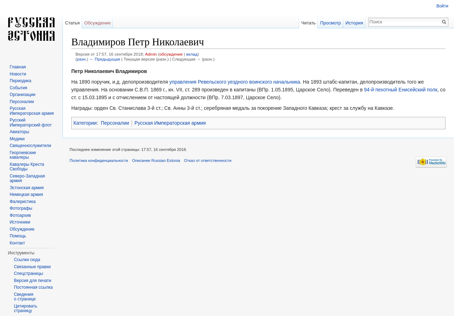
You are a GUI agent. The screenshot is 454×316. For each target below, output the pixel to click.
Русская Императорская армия (170, 123)
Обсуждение (97, 23)
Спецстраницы (28, 273)
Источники (20, 222)
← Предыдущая (104, 59)
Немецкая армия (26, 194)
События (18, 87)
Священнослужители (30, 145)
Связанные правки (32, 266)
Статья (72, 23)
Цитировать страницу (25, 309)
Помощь (18, 235)
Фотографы (21, 208)
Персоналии (115, 123)
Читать (308, 23)
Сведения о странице (25, 297)
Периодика (20, 80)
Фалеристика (22, 201)
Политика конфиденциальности (99, 160)
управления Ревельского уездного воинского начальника (234, 82)
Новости (18, 74)
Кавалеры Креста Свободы (27, 167)
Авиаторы (19, 131)
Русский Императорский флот (30, 123)
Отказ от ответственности (208, 160)
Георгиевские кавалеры (23, 155)
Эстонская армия (27, 187)
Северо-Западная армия (27, 179)
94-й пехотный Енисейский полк (400, 89)
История (354, 23)
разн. (82, 59)
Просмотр (330, 23)
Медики (17, 138)
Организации (22, 94)
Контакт (17, 243)
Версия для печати (32, 280)
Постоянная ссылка (33, 287)
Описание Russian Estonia (156, 160)
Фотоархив (20, 215)
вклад (192, 54)
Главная (18, 66)
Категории (85, 123)
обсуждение (171, 54)
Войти (442, 6)
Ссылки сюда (27, 259)
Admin (151, 54)
